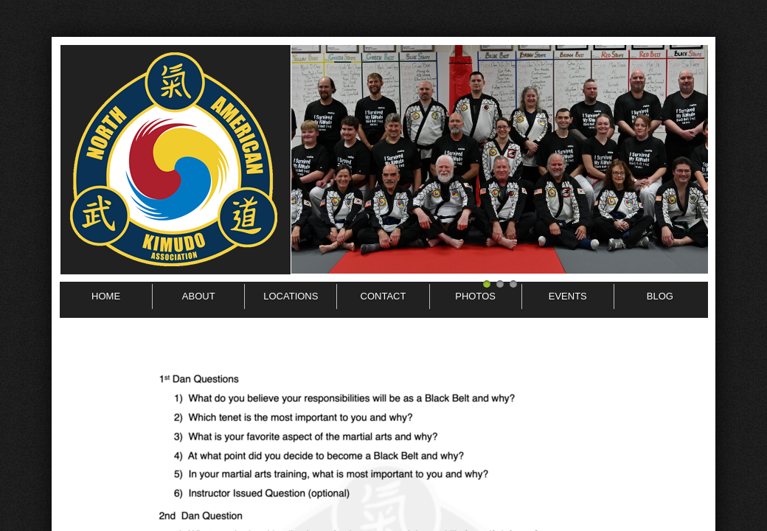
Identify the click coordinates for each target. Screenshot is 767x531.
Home (105, 296)
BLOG (660, 296)
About (198, 296)
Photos (475, 296)
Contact (383, 296)
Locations (290, 296)
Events (568, 296)
